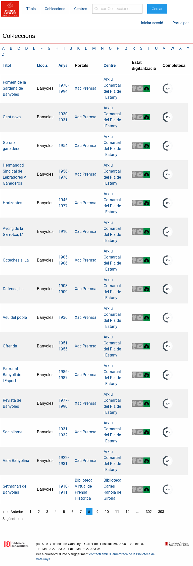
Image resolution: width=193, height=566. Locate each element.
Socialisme (12, 432)
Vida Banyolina (16, 460)
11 (117, 512)
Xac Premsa (85, 88)
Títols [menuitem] (31, 9)
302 (149, 512)
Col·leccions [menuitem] (55, 9)
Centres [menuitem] (80, 9)
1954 (63, 145)
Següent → (11, 519)
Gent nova (12, 117)
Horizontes (12, 202)
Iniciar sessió (152, 23)
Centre (110, 65)
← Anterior (14, 512)
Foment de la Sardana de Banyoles (14, 88)
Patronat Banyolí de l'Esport (12, 374)
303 (161, 512)
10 (107, 512)
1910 (63, 231)
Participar (180, 23)
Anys (63, 65)
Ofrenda (10, 346)
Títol (7, 65)
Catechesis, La (16, 260)
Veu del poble (15, 317)
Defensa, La (13, 288)
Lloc (40, 65)
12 (128, 512)
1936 (63, 317)
